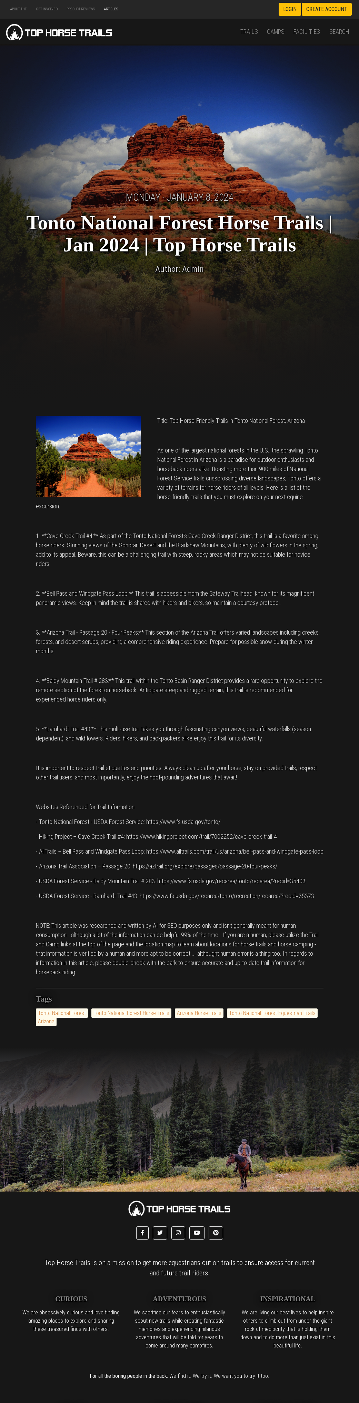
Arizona (46, 1021)
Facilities (306, 31)
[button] (142, 1233)
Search (339, 31)
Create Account (326, 9)
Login (290, 9)
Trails (249, 31)
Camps (276, 31)
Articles (111, 9)
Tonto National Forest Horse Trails (131, 1013)
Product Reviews (81, 9)
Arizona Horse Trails (199, 1013)
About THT (18, 9)
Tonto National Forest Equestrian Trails (272, 1013)
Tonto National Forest (62, 1013)
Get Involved (47, 9)
